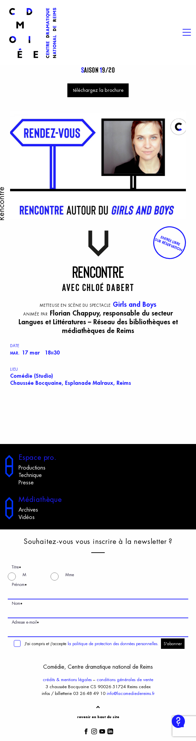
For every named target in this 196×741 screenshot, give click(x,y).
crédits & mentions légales (67, 679)
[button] (169, 243)
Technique (30, 475)
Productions (32, 468)
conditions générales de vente (125, 679)
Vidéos (27, 517)
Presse (26, 482)
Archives (28, 510)
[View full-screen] (178, 118)
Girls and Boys (134, 304)
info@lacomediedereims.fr (131, 693)
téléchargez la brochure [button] (98, 90)
